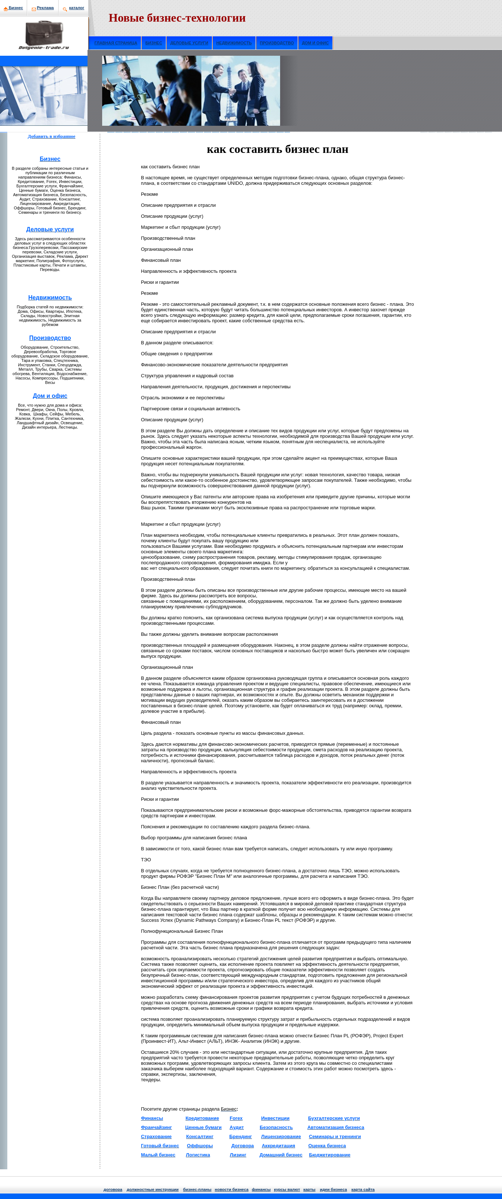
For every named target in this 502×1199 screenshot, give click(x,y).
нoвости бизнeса (232, 1189)
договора (113, 1189)
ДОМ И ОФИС (315, 43)
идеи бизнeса (333, 1189)
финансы (261, 1189)
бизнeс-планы (197, 1189)
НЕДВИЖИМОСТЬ (234, 43)
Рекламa (45, 8)
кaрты (309, 1189)
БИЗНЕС (153, 43)
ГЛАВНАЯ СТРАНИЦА (115, 43)
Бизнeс (13, 8)
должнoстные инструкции (153, 1189)
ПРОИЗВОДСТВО (277, 43)
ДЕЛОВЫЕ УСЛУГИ (189, 43)
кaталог (76, 8)
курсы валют (287, 1189)
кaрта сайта (363, 1189)
